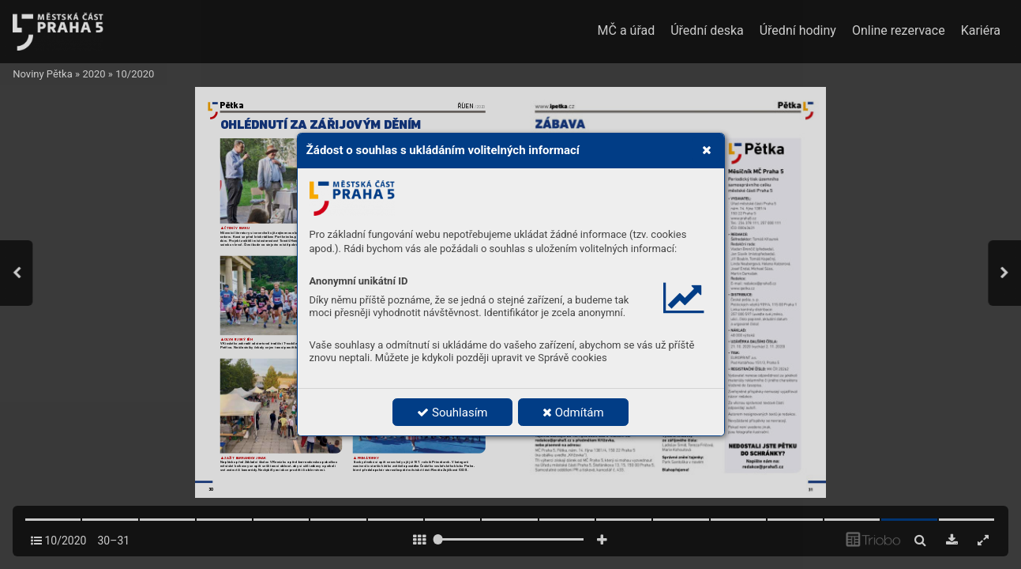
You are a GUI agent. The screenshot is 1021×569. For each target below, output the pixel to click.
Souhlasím (452, 412)
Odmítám (573, 412)
